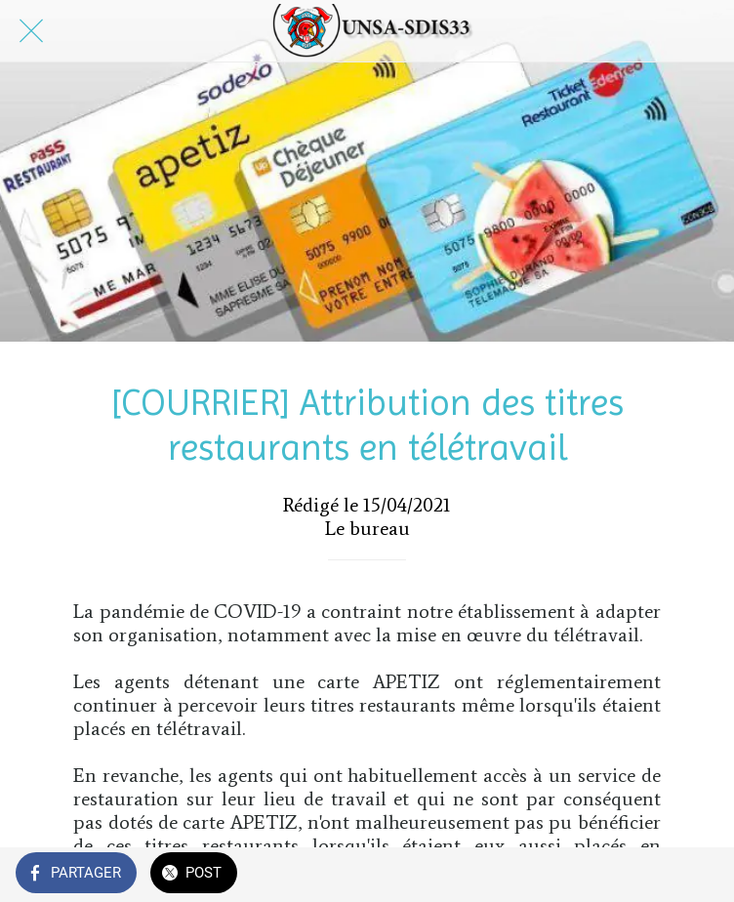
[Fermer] (31, 31)
